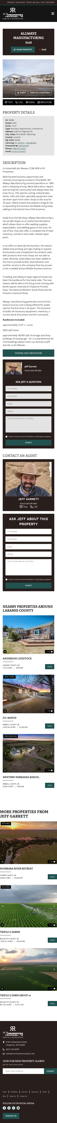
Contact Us (23, 1096)
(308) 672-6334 (19, 148)
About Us (13, 1096)
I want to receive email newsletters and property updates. (29, 436)
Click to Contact (19, 151)
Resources (34, 1092)
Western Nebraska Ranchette (22, 777)
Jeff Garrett (24, 145)
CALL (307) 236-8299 (45, 2)
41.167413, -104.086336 (25, 143)
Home (5, 1092)
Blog (4, 1096)
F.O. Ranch (9, 717)
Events (44, 1092)
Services (24, 1092)
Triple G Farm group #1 (15, 995)
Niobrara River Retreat (16, 868)
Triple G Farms (10, 932)
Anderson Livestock (17, 658)
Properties (14, 1092)
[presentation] (23, 1082)
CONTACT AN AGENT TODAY (19, 2)
